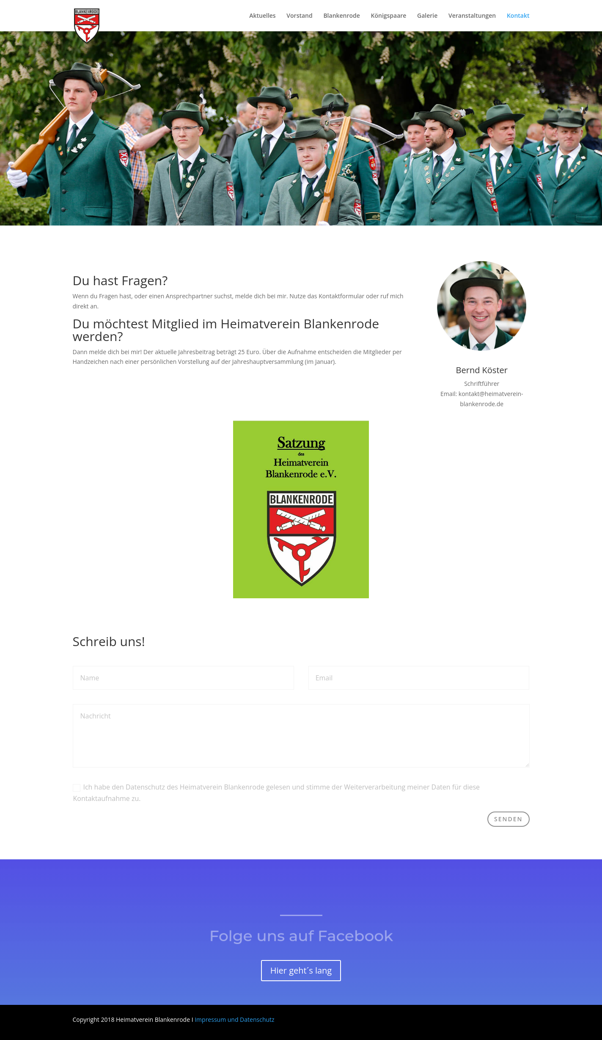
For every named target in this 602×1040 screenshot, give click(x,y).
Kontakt (518, 16)
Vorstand (299, 16)
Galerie (427, 16)
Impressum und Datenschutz (234, 1019)
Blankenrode (341, 16)
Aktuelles (262, 16)
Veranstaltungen (472, 16)
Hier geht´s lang (301, 970)
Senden (508, 819)
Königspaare (389, 16)
